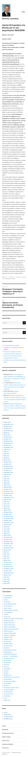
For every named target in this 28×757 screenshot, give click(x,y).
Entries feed (7, 714)
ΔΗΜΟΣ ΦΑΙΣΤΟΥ (8, 631)
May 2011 (6, 455)
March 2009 (7, 510)
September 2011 (8, 447)
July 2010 (6, 476)
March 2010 (7, 485)
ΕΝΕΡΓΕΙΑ (6, 648)
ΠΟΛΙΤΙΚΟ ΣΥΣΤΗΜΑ (9, 681)
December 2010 (8, 466)
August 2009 (7, 499)
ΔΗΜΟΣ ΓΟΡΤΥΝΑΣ (9, 623)
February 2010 (8, 487)
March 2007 (7, 560)
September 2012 (8, 430)
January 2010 (7, 489)
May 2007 (6, 556)
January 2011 (7, 464)
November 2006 (8, 568)
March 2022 (7, 422)
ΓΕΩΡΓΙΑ (6, 614)
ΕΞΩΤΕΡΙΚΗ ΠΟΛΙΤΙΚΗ (10, 650)
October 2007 (8, 545)
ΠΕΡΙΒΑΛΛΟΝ (7, 675)
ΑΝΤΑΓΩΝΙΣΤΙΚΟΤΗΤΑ (10, 604)
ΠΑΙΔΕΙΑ (6, 673)
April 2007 (7, 558)
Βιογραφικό (5, 729)
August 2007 (7, 550)
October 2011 (7, 445)
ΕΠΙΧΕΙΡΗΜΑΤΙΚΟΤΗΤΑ (10, 654)
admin (6, 277)
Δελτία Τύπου (7, 616)
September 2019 (8, 424)
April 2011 (6, 458)
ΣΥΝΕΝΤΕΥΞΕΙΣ (8, 692)
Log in (5, 712)
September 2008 (8, 522)
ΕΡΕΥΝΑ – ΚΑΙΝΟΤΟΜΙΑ (11, 656)
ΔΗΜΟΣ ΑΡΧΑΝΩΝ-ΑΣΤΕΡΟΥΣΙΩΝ (13, 618)
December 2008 (8, 516)
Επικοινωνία (5, 748)
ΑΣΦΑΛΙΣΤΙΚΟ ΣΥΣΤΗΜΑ (11, 610)
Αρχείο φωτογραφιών (7, 744)
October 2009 (8, 495)
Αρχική (4, 726)
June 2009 (7, 504)
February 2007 (8, 562)
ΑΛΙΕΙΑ (6, 600)
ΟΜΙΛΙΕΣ (13, 278)
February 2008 (8, 537)
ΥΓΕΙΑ (5, 698)
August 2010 (7, 474)
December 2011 (8, 441)
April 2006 (7, 583)
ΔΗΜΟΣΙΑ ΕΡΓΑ (8, 637)
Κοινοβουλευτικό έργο (9, 658)
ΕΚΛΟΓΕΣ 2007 (8, 646)
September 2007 (8, 547)
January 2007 (7, 564)
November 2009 (8, 493)
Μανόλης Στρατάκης (10, 19)
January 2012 (7, 439)
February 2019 (8, 426)
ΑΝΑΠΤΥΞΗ (7, 602)
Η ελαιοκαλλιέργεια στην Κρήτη (11, 345)
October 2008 (8, 520)
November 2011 (8, 443)
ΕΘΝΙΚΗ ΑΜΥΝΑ (8, 643)
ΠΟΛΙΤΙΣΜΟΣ (7, 683)
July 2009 (6, 501)
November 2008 (8, 518)
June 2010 (6, 478)
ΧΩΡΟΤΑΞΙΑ (7, 700)
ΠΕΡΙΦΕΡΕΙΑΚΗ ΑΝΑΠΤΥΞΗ (11, 677)
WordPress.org (8, 719)
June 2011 (6, 453)
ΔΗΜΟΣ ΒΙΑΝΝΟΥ (9, 620)
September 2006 (9, 573)
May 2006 (7, 581)
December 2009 (8, 491)
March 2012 (7, 435)
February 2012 (8, 437)
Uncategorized (19, 277)
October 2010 (7, 470)
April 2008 (7, 533)
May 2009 (7, 506)
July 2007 (6, 552)
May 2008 (6, 531)
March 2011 (7, 460)
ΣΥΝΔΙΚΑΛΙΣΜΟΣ (9, 689)
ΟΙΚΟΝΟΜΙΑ (8, 278)
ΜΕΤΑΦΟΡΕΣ (7, 662)
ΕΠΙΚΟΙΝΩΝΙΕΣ (8, 652)
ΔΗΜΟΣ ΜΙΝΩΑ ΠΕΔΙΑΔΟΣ (11, 629)
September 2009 (9, 497)
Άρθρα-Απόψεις (8, 608)
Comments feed (8, 716)
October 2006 (8, 570)
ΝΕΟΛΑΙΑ (6, 666)
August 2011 (7, 449)
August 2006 (7, 575)
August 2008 (7, 524)
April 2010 (7, 483)
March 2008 (7, 535)
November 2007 (8, 543)
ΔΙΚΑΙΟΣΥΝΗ (7, 641)
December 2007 (8, 541)
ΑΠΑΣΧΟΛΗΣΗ (8, 606)
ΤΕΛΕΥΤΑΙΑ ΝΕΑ (8, 694)
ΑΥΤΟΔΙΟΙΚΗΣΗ (8, 612)
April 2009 (7, 508)
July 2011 (6, 451)
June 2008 (7, 529)
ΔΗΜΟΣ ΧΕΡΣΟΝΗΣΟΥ (10, 633)
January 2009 (8, 514)
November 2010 (8, 468)
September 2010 (8, 472)
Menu (23, 11)
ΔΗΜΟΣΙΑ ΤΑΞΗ (8, 639)
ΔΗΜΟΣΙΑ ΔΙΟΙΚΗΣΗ (9, 635)
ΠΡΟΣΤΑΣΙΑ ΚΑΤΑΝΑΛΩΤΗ (11, 687)
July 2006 (6, 577)
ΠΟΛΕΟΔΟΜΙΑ (8, 679)
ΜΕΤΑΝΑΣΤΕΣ (7, 660)
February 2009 (8, 512)
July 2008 (6, 527)
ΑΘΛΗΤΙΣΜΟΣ (7, 597)
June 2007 (7, 554)
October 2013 (7, 428)
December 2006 (8, 566)
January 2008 (7, 539)
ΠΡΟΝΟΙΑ (6, 685)
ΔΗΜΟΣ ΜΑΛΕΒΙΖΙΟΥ (10, 627)
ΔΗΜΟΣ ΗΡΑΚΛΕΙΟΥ (9, 625)
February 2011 (8, 462)
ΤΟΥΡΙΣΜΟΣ (7, 696)
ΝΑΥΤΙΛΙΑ (6, 664)
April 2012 (7, 432)
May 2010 (6, 481)
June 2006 (7, 579)
